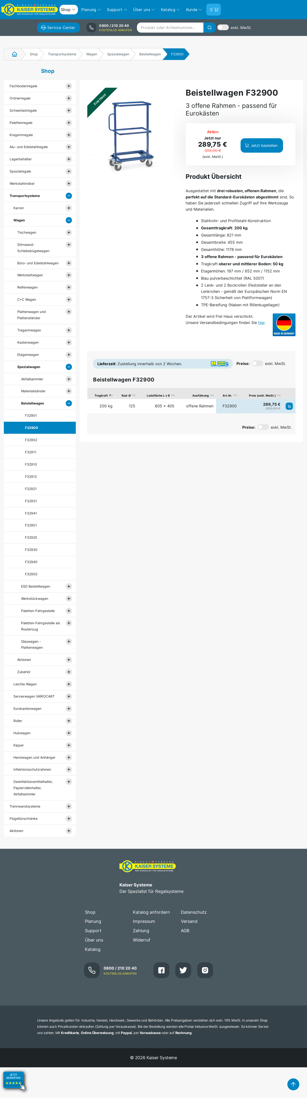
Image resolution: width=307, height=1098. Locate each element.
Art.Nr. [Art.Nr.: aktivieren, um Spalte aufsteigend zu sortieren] (227, 395)
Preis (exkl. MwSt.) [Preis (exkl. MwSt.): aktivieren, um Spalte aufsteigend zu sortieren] (262, 395)
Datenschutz (194, 912)
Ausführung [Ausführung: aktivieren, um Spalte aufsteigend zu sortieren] (200, 395)
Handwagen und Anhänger (34, 757)
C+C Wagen (26, 299)
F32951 (31, 525)
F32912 (31, 476)
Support (93, 930)
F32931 (31, 501)
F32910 (31, 464)
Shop (34, 54)
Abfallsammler (32, 379)
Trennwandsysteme (25, 806)
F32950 (31, 574)
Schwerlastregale (23, 110)
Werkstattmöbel (22, 183)
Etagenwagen (28, 355)
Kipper (18, 745)
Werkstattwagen (30, 275)
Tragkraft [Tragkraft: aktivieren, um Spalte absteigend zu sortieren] (101, 395)
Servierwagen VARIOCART (34, 696)
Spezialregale (20, 171)
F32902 (31, 440)
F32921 (31, 489)
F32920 (31, 537)
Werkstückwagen (34, 598)
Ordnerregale (20, 98)
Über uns (94, 939)
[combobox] (176, 28)
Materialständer (33, 391)
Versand (189, 921)
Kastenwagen (28, 342)
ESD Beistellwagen (35, 586)
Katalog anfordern (151, 912)
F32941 (31, 513)
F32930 (31, 550)
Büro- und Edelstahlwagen (38, 263)
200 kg (106, 406)
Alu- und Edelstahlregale (29, 147)
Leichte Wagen (25, 684)
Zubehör (23, 672)
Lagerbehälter (21, 159)
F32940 (31, 562)
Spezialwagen (118, 54)
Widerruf (141, 939)
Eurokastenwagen (27, 708)
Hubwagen (21, 733)
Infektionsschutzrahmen (32, 769)
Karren (18, 208)
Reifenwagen (27, 287)
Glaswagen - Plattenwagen (32, 644)
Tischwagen (26, 232)
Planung (93, 921)
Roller (17, 721)
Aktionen (24, 660)
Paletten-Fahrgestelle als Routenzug (40, 626)
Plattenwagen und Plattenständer (31, 315)
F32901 (31, 415)
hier (261, 322)
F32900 (31, 428)
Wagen (91, 54)
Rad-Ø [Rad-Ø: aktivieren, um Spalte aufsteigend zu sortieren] (126, 395)
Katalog (92, 949)
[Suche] (209, 28)
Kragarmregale (21, 135)
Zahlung (141, 930)
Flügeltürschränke (24, 818)
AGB (185, 930)
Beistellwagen (150, 54)
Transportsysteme (62, 54)
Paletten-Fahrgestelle (38, 611)
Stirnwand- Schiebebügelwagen (33, 248)
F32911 (30, 452)
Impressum (144, 921)
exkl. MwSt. (241, 27)
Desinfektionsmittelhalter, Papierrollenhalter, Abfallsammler (33, 788)
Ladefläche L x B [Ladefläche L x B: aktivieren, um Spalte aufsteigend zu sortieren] (158, 395)
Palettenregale (21, 123)
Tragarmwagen (29, 330)
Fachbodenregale (23, 86)
